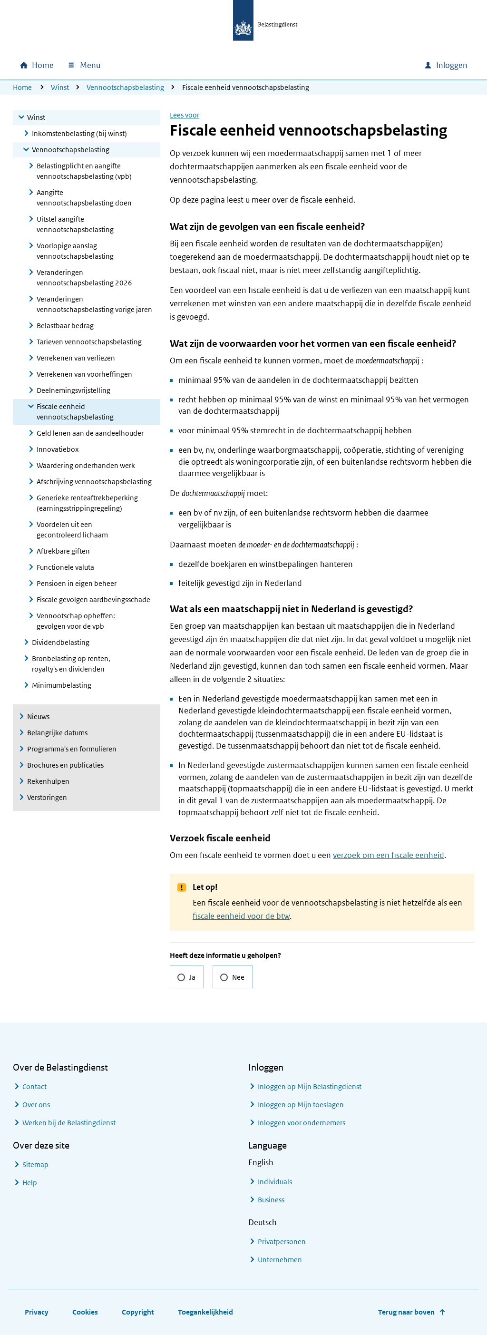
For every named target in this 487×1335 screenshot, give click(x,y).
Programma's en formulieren (72, 748)
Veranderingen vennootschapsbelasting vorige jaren (94, 304)
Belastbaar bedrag (65, 325)
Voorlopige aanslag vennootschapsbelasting (75, 251)
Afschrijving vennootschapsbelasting (94, 481)
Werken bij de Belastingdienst (69, 1122)
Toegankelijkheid (205, 1311)
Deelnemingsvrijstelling (73, 390)
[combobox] (335, 65)
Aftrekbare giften (63, 550)
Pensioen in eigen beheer (77, 583)
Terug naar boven (406, 1311)
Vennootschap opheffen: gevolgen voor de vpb (76, 621)
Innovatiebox (58, 449)
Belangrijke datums (57, 732)
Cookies (85, 1311)
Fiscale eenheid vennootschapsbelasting (75, 411)
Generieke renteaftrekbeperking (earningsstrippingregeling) (87, 503)
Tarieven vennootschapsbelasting (89, 341)
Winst (60, 87)
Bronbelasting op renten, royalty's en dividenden (71, 663)
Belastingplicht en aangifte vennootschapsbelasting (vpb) (84, 171)
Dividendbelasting (60, 642)
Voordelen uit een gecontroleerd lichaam (72, 529)
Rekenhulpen (48, 781)
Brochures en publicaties (65, 765)
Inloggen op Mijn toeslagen (301, 1104)
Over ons (36, 1104)
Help (29, 1182)
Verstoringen (47, 797)
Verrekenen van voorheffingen (84, 374)
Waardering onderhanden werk (86, 465)
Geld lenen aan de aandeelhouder (90, 433)
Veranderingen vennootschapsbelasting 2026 (84, 277)
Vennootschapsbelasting (125, 87)
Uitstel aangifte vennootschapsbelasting (75, 224)
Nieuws (38, 716)
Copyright (138, 1311)
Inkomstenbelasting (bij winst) (79, 133)
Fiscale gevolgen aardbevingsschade (93, 599)
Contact (34, 1086)
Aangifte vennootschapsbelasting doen (84, 197)
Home (22, 87)
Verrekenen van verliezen (76, 357)
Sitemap (35, 1164)
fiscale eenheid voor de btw (241, 916)
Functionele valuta (65, 567)
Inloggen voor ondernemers (301, 1122)
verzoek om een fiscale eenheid (388, 855)
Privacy (37, 1311)
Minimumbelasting (61, 685)
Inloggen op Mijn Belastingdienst (309, 1086)
